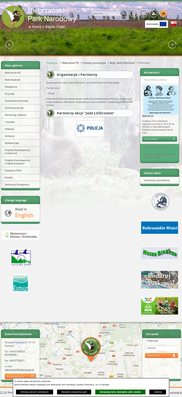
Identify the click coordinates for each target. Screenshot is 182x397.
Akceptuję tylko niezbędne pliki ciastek (120, 392)
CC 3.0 (3, 392)
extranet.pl (176, 392)
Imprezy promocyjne (94, 62)
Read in (24, 213)
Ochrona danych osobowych (34, 392)
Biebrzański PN (70, 62)
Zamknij (158, 392)
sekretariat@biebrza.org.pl (19, 369)
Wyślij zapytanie (16, 376)
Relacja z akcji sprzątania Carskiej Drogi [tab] (158, 156)
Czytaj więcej (151, 139)
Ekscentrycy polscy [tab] (154, 79)
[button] (10, 45)
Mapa (91, 350)
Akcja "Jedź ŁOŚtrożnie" (122, 62)
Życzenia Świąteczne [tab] (155, 147)
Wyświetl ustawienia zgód (74, 392)
